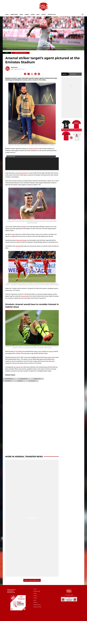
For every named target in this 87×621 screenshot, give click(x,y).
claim (13, 234)
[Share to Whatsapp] (32, 74)
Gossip (21, 14)
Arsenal (50, 351)
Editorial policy (52, 14)
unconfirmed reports (21, 173)
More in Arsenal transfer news (24, 456)
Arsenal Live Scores (11, 589)
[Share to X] (28, 74)
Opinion (27, 14)
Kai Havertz (17, 367)
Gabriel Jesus (37, 351)
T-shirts (33, 14)
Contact (44, 14)
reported (23, 226)
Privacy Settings (37, 606)
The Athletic (19, 351)
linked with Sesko (21, 240)
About (38, 14)
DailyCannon (14, 67)
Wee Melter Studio (11, 592)
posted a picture (33, 148)
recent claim (25, 296)
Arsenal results (10, 590)
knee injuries (48, 357)
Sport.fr (26, 175)
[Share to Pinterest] (39, 74)
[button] (82, 14)
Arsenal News (14, 14)
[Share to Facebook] (25, 74)
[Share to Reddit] (35, 74)
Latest (7, 14)
